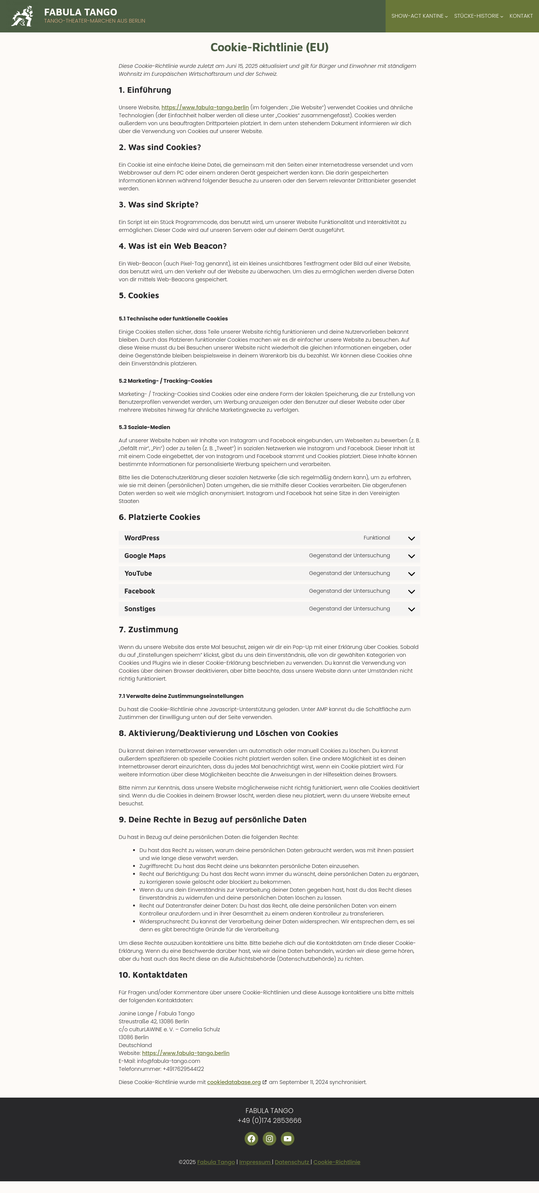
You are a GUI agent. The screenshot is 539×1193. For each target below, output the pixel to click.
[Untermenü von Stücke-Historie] (502, 16)
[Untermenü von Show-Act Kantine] (446, 16)
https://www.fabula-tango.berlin (205, 107)
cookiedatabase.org (234, 1082)
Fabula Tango (80, 11)
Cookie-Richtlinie (337, 1162)
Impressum (255, 1162)
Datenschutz (293, 1162)
